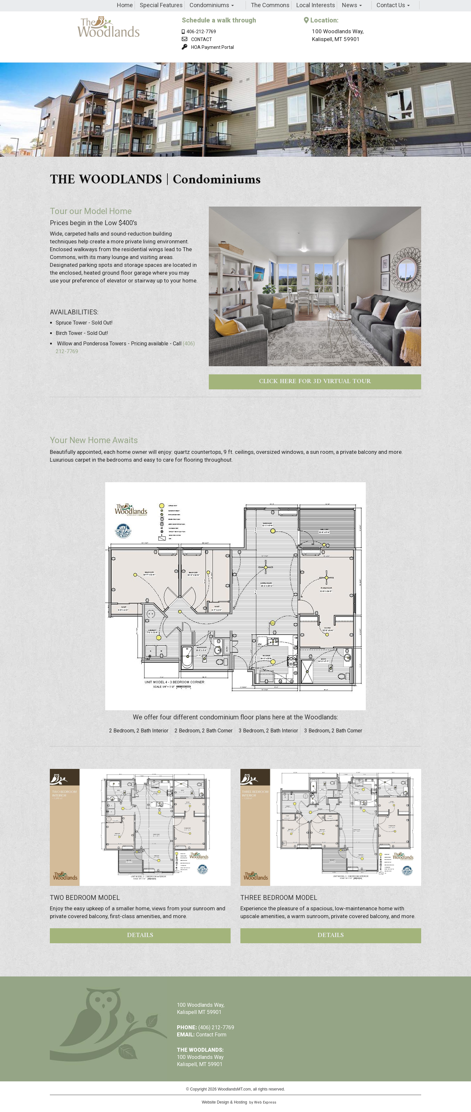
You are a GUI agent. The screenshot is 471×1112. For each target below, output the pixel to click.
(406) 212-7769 (216, 1027)
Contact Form (211, 1035)
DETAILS (140, 935)
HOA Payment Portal (212, 47)
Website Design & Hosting (224, 1102)
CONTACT (201, 39)
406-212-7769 (199, 31)
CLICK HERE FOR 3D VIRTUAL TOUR (315, 381)
